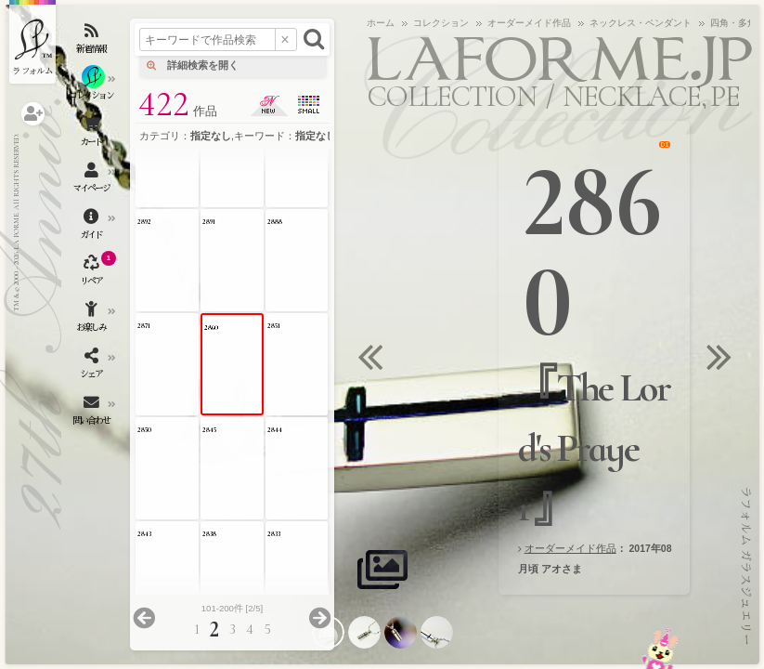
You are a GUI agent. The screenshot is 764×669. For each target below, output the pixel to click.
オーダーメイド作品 (570, 548)
